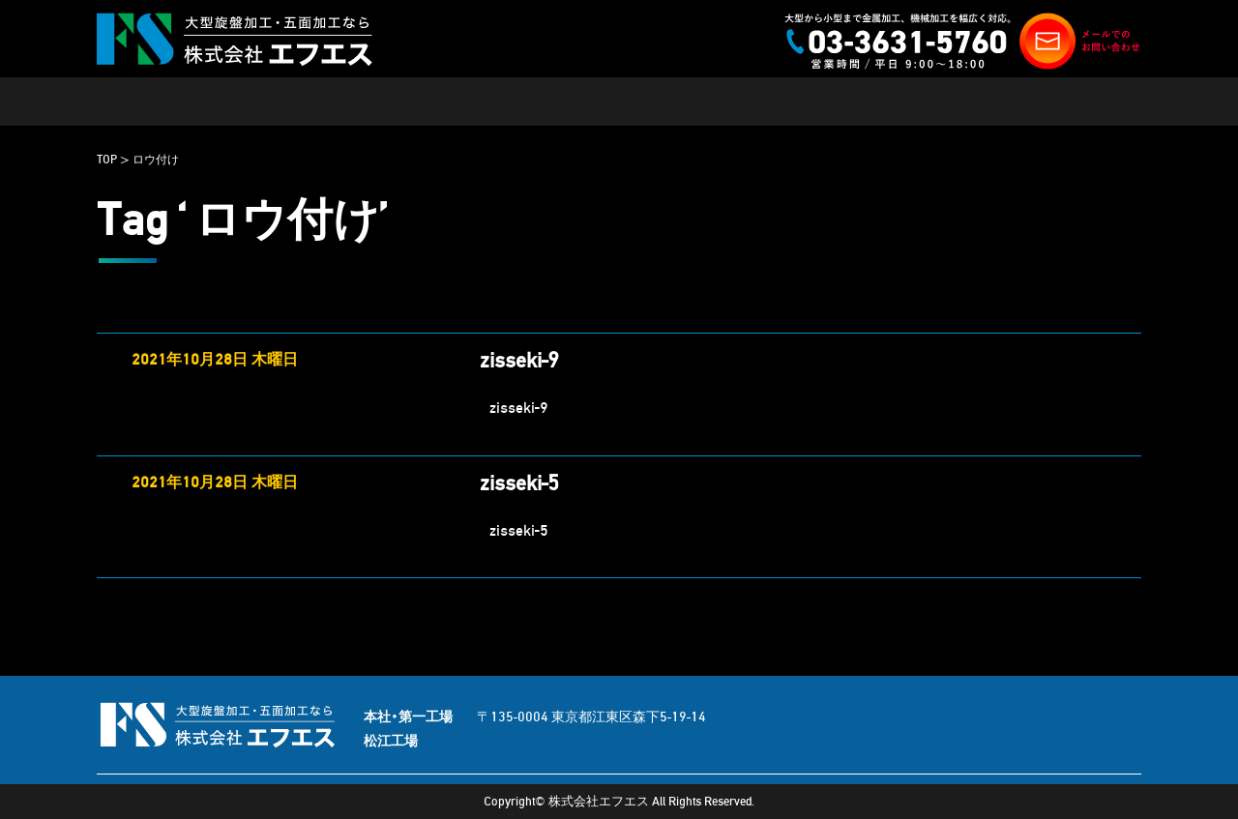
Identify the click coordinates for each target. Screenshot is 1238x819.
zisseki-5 (519, 483)
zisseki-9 (519, 360)
